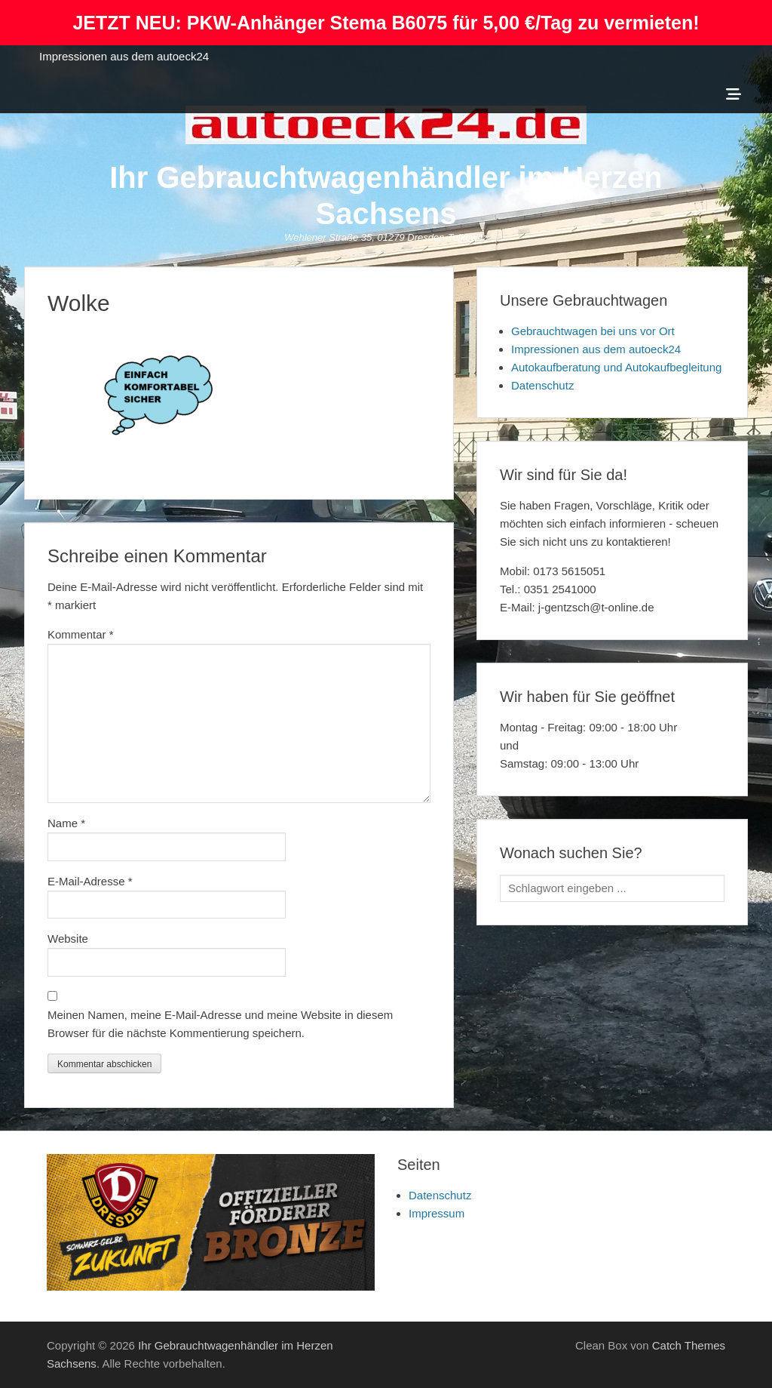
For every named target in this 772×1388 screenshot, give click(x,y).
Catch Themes (688, 1345)
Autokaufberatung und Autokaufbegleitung (616, 367)
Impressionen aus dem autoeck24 (124, 56)
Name (66, 823)
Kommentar (80, 634)
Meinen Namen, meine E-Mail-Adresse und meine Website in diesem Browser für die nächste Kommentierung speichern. (220, 1023)
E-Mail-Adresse (90, 881)
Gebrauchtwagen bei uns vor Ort (593, 331)
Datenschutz (542, 385)
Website (67, 938)
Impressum (436, 1213)
